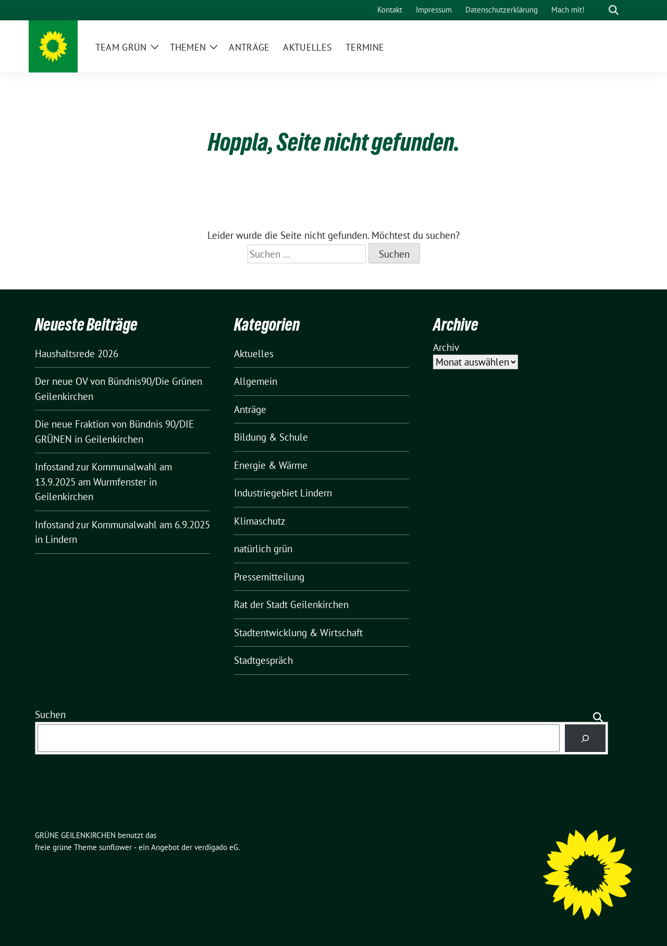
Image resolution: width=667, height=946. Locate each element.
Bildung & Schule (271, 437)
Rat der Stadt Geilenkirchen (291, 604)
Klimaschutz (260, 521)
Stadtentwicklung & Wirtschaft (298, 632)
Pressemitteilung (269, 577)
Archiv (446, 347)
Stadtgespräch (263, 660)
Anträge (250, 409)
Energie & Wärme (270, 465)
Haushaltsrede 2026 (76, 353)
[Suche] (598, 10)
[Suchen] (585, 738)
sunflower (115, 847)
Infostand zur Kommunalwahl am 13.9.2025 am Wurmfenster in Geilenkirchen (103, 481)
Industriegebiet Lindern (283, 493)
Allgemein (255, 381)
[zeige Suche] (613, 10)
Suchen (50, 714)
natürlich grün (263, 548)
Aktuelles (254, 353)
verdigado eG (216, 847)
